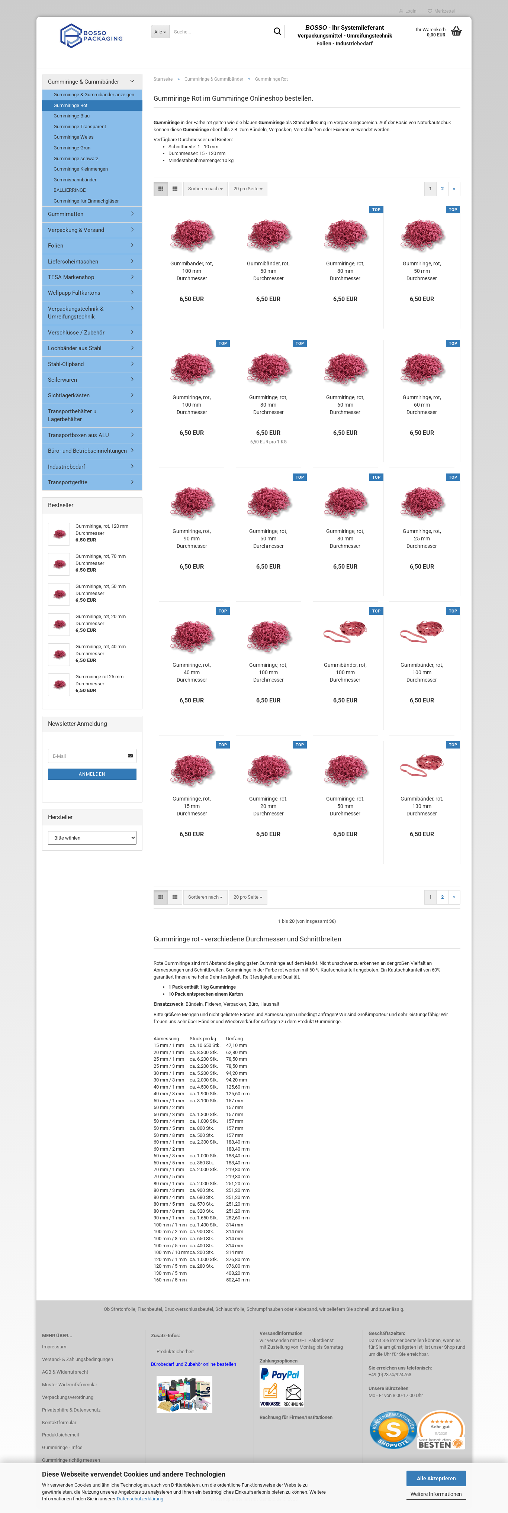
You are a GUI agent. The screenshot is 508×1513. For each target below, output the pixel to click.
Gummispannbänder (75, 184)
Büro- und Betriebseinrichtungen (87, 455)
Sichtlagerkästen (69, 400)
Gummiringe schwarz (76, 162)
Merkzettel (441, 11)
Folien (55, 249)
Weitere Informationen (436, 1494)
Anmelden (92, 778)
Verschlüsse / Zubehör (76, 336)
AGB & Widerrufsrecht (65, 1376)
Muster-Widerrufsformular (69, 1388)
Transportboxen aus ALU (78, 439)
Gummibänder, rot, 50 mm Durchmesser (268, 275)
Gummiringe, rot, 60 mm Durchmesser (345, 408)
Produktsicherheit (60, 1439)
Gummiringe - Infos (62, 1452)
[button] (161, 193)
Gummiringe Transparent (80, 130)
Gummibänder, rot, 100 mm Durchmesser (191, 275)
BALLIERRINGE (70, 194)
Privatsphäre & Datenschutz (71, 1414)
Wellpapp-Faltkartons (74, 297)
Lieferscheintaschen (73, 265)
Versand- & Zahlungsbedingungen (77, 1363)
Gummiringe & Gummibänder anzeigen (94, 98)
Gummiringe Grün (72, 152)
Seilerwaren (62, 384)
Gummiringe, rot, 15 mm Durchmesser (192, 810)
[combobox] (205, 193)
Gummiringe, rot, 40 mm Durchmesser (192, 676)
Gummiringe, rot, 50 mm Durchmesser (422, 275)
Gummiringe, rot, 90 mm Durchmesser (192, 542)
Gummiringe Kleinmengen (81, 173)
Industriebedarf (66, 471)
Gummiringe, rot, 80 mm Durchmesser (345, 275)
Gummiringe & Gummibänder (83, 86)
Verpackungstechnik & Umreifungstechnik (75, 317)
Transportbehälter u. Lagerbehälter (73, 419)
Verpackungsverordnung (67, 1401)
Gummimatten (65, 218)
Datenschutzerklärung (140, 1498)
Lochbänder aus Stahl (75, 352)
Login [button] (408, 11)
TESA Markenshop (71, 281)
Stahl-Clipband (66, 368)
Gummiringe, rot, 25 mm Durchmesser (422, 542)
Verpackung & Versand (76, 234)
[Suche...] (160, 31)
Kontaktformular (59, 1426)
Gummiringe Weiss (74, 141)
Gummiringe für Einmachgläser (86, 205)
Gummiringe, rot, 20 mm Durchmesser (268, 810)
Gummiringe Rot (70, 109)
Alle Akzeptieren (436, 1478)
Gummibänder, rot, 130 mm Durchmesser (422, 810)
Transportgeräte (67, 486)
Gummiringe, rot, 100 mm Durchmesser (192, 408)
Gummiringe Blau (72, 120)
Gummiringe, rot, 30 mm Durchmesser (268, 408)
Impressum (54, 1351)
